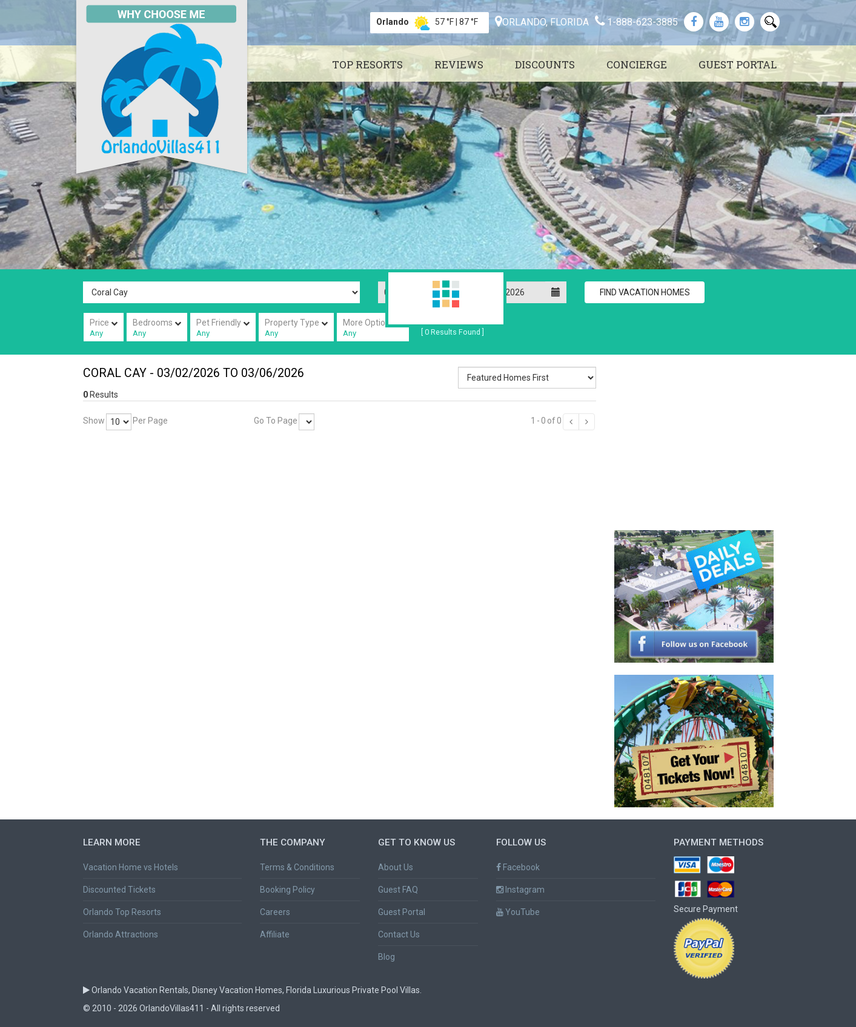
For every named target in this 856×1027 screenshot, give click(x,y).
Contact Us (399, 934)
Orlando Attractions (120, 934)
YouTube (518, 912)
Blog (386, 957)
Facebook (518, 867)
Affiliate (275, 934)
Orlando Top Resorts (122, 912)
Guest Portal (401, 912)
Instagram (520, 889)
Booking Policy (287, 889)
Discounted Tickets (119, 889)
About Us (395, 867)
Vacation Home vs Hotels (130, 867)
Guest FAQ (398, 889)
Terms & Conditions (297, 867)
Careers (275, 912)
